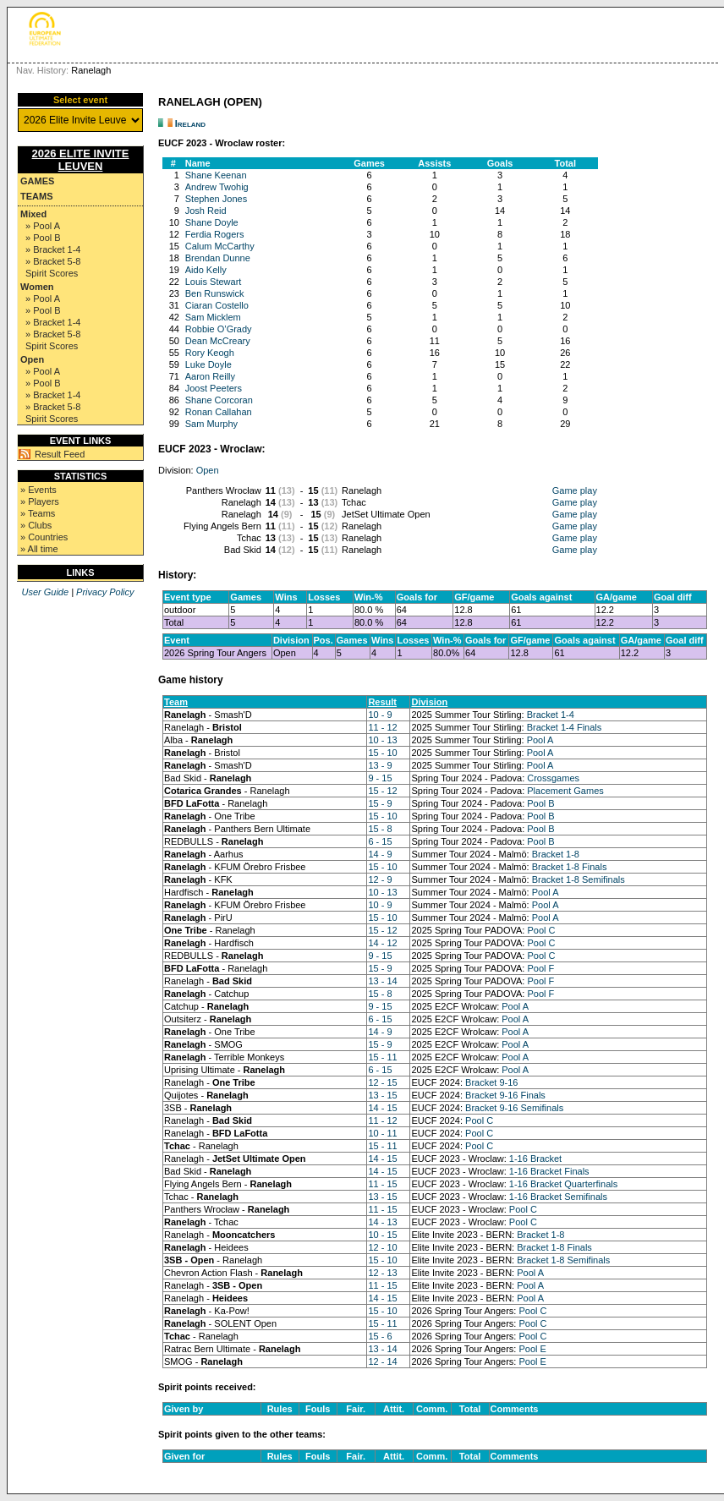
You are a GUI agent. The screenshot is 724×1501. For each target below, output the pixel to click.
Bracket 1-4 (550, 714)
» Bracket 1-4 (52, 249)
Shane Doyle (212, 222)
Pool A (540, 740)
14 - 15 (382, 1108)
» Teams (37, 513)
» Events (38, 490)
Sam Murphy (211, 424)
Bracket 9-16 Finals (505, 1095)
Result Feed (60, 454)
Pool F (540, 968)
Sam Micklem (213, 317)
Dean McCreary (217, 341)
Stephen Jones (216, 199)
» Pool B (43, 238)
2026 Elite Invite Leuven (80, 160)
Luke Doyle (208, 364)
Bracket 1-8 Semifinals (578, 879)
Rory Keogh (209, 353)
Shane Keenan (216, 175)
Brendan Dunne (217, 258)
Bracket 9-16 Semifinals (514, 1108)
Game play (574, 490)
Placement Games (565, 791)
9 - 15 (380, 778)
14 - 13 (382, 1222)
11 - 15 (382, 1184)
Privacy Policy (105, 592)
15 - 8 (380, 829)
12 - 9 (380, 879)
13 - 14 (382, 981)
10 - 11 (382, 1133)
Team (176, 702)
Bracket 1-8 (555, 854)
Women (37, 287)
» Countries (44, 537)
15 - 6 (380, 1336)
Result (382, 702)
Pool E (532, 1349)
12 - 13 (382, 1273)
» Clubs (36, 525)
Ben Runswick (214, 293)
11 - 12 (382, 727)
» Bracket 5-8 (52, 261)
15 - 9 (380, 803)
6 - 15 (380, 841)
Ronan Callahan (218, 412)
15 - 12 (382, 791)
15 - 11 (382, 1057)
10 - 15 (382, 1235)
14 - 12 (382, 943)
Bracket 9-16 (491, 1082)
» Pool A (42, 226)
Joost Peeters (213, 388)
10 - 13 (382, 740)
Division (429, 702)
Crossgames (553, 778)
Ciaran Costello (217, 305)
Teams (36, 196)
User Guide (45, 592)
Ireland (190, 123)
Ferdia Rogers (214, 234)
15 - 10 (382, 753)
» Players (39, 501)
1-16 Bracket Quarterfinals (563, 1184)
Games (37, 181)
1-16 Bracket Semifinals (558, 1196)
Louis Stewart (213, 282)
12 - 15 (382, 1082)
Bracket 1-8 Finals (569, 867)
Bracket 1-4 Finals (564, 727)
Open (32, 359)
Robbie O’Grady (218, 329)
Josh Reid (206, 210)
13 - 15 (382, 1095)
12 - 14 (382, 1361)
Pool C (541, 930)
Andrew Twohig (217, 187)
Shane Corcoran (219, 400)
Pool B (540, 803)
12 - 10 (382, 1247)
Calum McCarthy (220, 246)
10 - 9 (380, 714)
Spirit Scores (51, 273)
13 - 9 (380, 765)
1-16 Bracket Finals (549, 1171)
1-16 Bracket (535, 1158)
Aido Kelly (206, 270)
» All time (39, 549)
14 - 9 (380, 854)
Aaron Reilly (210, 376)
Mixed (33, 214)
